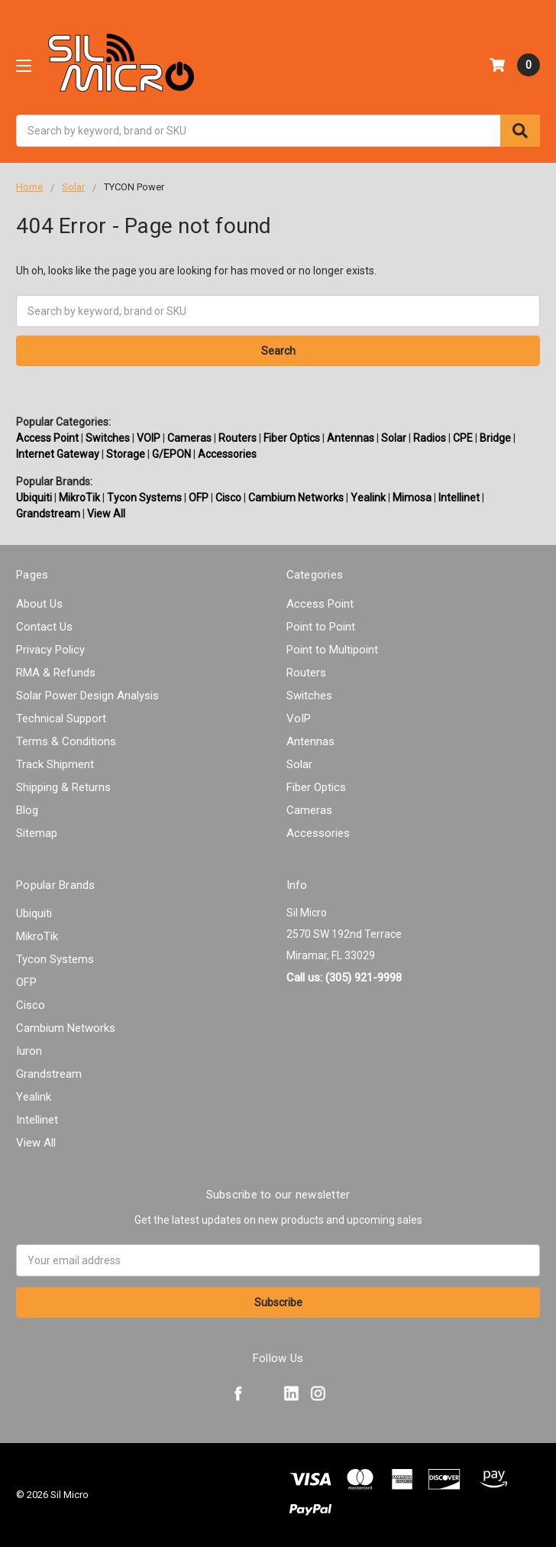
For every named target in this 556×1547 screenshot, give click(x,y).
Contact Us (44, 627)
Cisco (228, 497)
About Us (39, 604)
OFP (198, 497)
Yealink (368, 497)
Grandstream (48, 514)
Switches (108, 438)
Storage (125, 454)
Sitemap (36, 833)
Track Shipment (55, 764)
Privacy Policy (50, 650)
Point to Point (320, 627)
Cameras (189, 438)
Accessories (227, 454)
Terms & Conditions (66, 741)
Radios (429, 438)
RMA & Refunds (55, 672)
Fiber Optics (291, 438)
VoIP (298, 718)
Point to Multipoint (332, 650)
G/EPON (171, 454)
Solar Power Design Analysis (87, 695)
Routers (237, 438)
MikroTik (79, 497)
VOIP (148, 438)
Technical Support (61, 718)
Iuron (29, 1051)
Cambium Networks (296, 497)
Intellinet (459, 497)
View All (106, 514)
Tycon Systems (144, 497)
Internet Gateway (57, 454)
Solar (393, 438)
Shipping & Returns (63, 787)
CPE (463, 438)
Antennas (350, 438)
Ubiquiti (34, 497)
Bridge (495, 438)
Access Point (47, 438)
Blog (27, 810)
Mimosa (412, 497)
